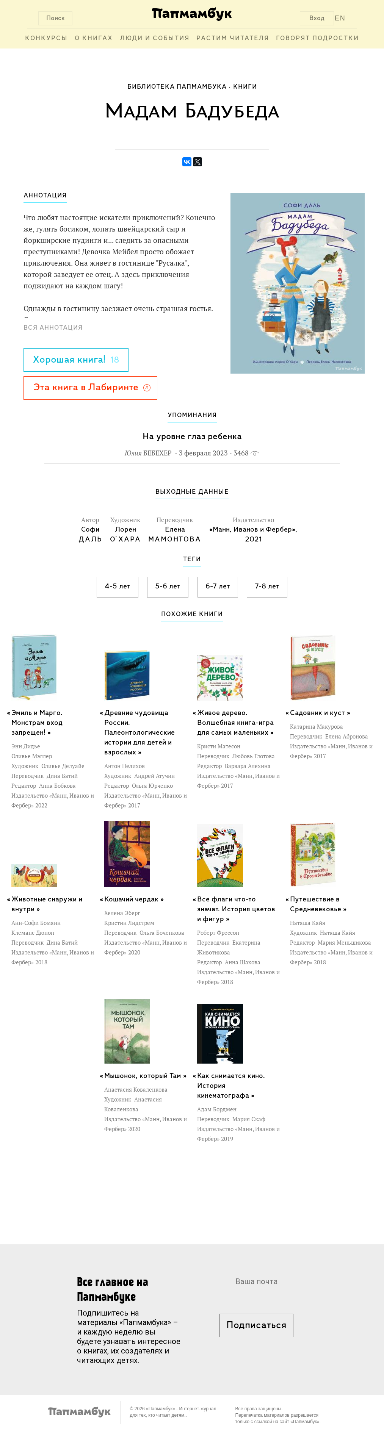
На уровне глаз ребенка (192, 436)
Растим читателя (232, 38)
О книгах (94, 38)
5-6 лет (167, 586)
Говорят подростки (317, 38)
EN (340, 18)
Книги (245, 87)
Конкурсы (46, 38)
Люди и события (155, 38)
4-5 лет (117, 586)
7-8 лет (267, 586)
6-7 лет (217, 586)
